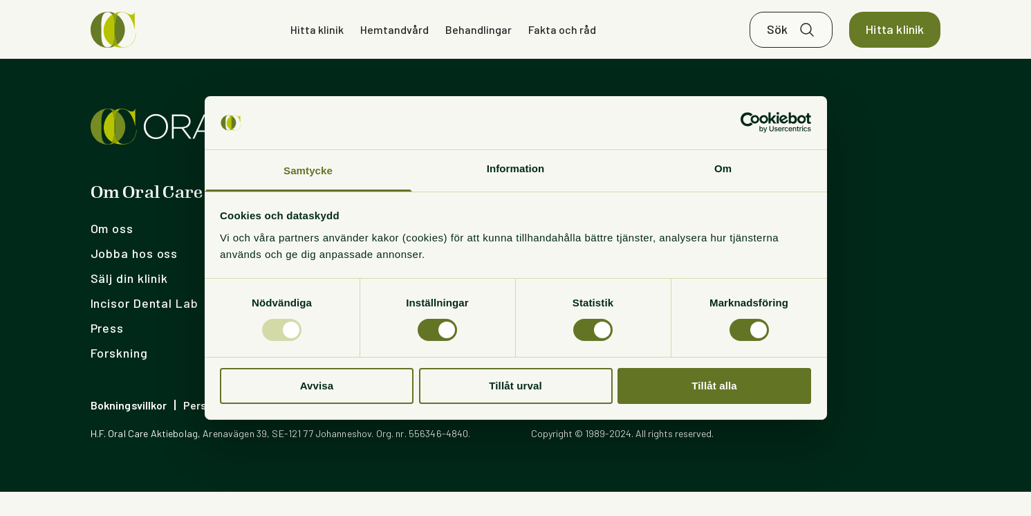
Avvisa (317, 385)
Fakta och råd (562, 41)
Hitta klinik (317, 41)
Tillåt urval (515, 385)
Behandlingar (478, 41)
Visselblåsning (406, 429)
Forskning (119, 377)
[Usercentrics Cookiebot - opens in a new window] (750, 122)
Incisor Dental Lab (144, 327)
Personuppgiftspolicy (239, 429)
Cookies (331, 429)
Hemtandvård (394, 41)
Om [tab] (723, 168)
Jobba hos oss (134, 277)
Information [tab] (516, 168)
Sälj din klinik (130, 302)
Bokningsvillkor (129, 429)
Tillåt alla (714, 385)
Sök (777, 41)
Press (107, 352)
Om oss (112, 252)
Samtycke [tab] (308, 170)
